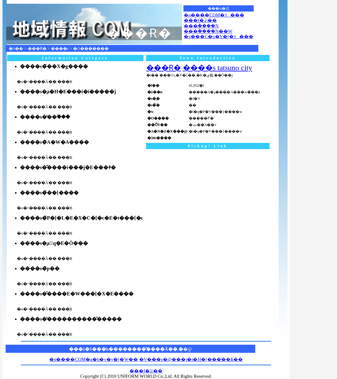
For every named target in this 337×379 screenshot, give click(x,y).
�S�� (16, 48)
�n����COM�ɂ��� (214, 14)
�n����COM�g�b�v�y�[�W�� (93, 359)
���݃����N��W (208, 31)
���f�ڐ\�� (200, 20)
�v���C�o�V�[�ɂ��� (218, 36)
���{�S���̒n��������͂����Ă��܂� (126, 349)
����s (60, 48)
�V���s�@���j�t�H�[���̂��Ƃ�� (191, 359)
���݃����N (201, 25)
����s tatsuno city (217, 68)
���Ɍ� (37, 48)
